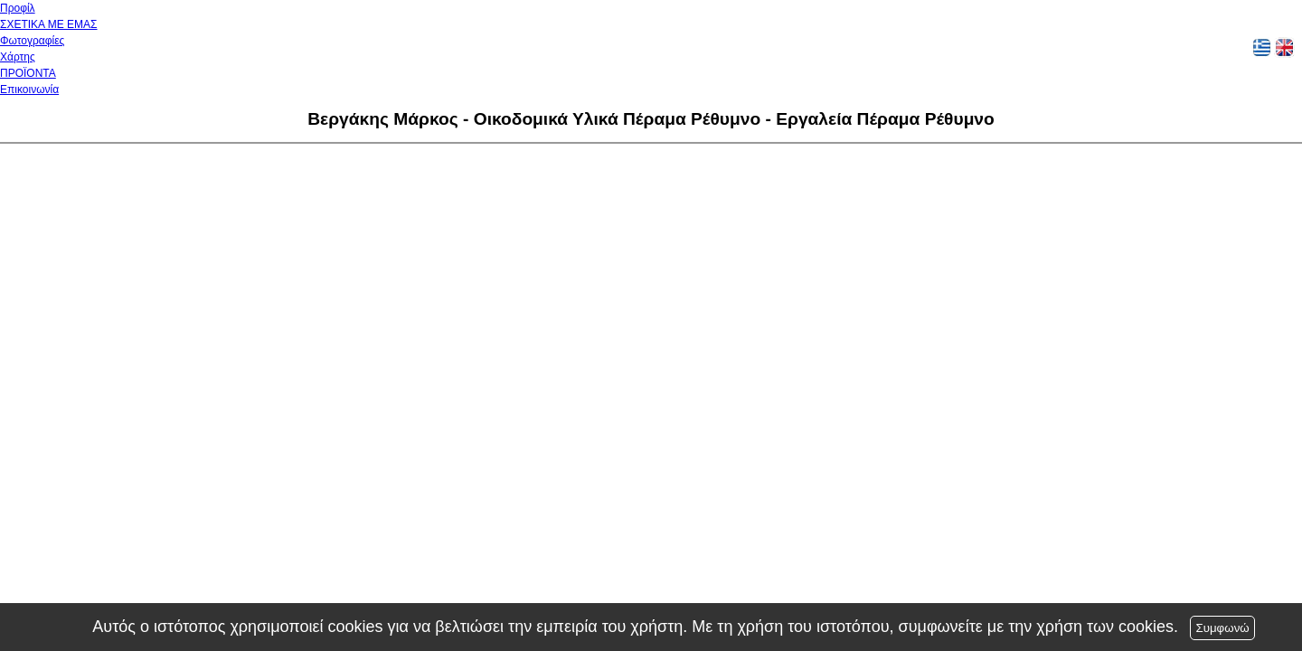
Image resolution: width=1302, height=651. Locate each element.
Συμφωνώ (1222, 628)
